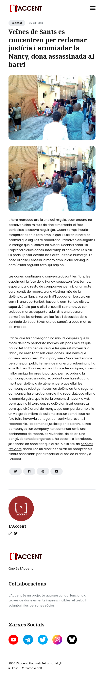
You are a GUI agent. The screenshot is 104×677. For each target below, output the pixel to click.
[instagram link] (57, 639)
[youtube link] (14, 639)
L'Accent (17, 526)
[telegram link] (28, 639)
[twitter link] (42, 639)
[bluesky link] (72, 639)
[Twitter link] (16, 533)
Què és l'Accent (21, 568)
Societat (17, 23)
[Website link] (10, 533)
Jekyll (57, 663)
